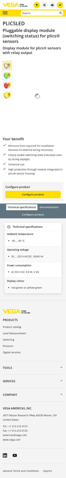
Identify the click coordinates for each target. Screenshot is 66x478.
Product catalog (12, 303)
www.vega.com (11, 416)
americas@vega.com (15, 411)
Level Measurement (14, 309)
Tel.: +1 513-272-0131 (15, 402)
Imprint (47, 447)
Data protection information (19, 456)
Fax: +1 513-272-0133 (15, 407)
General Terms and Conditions (21, 447)
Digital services (12, 328)
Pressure (8, 322)
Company (10, 371)
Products (10, 296)
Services (9, 357)
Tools (7, 344)
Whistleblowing (49, 456)
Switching (8, 315)
